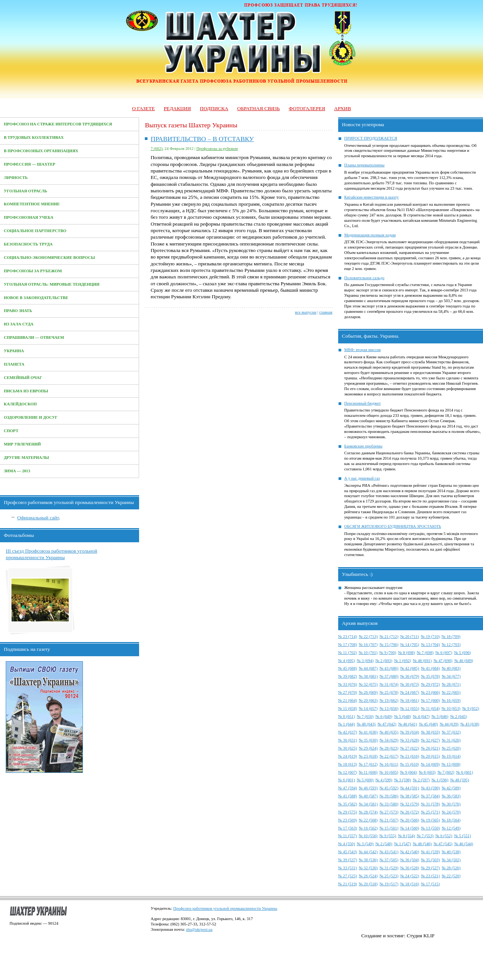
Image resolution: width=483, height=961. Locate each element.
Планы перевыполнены (364, 165)
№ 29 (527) (430, 868)
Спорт (11, 431)
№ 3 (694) (365, 661)
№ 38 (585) (409, 796)
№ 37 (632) (451, 732)
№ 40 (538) (451, 852)
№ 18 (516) (409, 884)
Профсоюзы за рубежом (33, 271)
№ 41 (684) (430, 668)
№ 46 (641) (407, 724)
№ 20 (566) (409, 820)
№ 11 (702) (347, 652)
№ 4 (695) (346, 661)
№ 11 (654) (430, 708)
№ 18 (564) (451, 820)
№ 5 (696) (462, 652)
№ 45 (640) (428, 724)
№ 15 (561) (388, 828)
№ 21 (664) (347, 700)
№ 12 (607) (347, 772)
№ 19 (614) (451, 756)
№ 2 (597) (421, 780)
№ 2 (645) (458, 716)
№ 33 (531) (347, 868)
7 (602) (156, 148)
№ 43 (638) (469, 724)
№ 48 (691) (422, 661)
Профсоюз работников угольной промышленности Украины (225, 908)
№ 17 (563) (347, 828)
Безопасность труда (28, 244)
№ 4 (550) (346, 844)
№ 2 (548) (384, 844)
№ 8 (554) (406, 836)
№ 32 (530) (368, 868)
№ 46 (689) (463, 661)
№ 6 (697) (444, 652)
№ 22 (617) (388, 756)
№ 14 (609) (430, 764)
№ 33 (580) (388, 804)
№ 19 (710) (430, 636)
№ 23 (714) (347, 636)
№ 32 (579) (409, 804)
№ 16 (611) (388, 764)
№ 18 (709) (451, 636)
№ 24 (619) (347, 756)
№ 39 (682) (347, 676)
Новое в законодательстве (36, 298)
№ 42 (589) (451, 788)
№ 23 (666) (430, 692)
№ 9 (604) (408, 772)
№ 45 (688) (347, 668)
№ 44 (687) (368, 668)
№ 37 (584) (430, 796)
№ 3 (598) (402, 780)
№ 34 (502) (451, 860)
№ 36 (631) (347, 740)
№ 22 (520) (451, 876)
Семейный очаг (23, 378)
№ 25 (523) (388, 876)
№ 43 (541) (388, 852)
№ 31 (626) (451, 740)
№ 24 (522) (409, 876)
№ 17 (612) (368, 764)
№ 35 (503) (430, 860)
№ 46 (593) (368, 788)
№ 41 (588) (347, 796)
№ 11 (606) (368, 772)
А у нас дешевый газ (362, 478)
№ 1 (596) (439, 780)
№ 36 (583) (451, 796)
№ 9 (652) (470, 708)
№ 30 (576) (451, 804)
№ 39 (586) (388, 796)
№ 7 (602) (446, 772)
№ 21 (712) (388, 636)
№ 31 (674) (388, 684)
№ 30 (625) (347, 748)
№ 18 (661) (409, 700)
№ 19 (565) (430, 820)
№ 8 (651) (346, 716)
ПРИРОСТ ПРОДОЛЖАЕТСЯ (370, 138)
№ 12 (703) (451, 644)
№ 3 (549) (365, 844)
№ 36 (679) (409, 676)
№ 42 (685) (409, 668)
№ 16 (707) (368, 644)
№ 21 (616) (409, 756)
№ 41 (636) (368, 732)
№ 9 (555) (387, 836)
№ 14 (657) (368, 708)
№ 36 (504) (409, 860)
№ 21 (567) (388, 820)
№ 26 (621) (430, 748)
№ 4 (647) (421, 716)
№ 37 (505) (388, 860)
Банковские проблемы (363, 446)
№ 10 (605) (388, 772)
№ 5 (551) (462, 836)
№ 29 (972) (430, 684)
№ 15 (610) (409, 764)
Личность (16, 178)
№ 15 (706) (388, 644)
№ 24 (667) (409, 692)
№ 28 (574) (368, 812)
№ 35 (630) (368, 740)
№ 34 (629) (388, 740)
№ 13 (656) (388, 708)
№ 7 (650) (365, 716)
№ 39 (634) (409, 732)
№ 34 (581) (368, 804)
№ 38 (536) (368, 860)
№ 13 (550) (430, 828)
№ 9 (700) (387, 652)
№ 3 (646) (439, 716)
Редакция (177, 108)
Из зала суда (19, 324)
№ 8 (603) (427, 772)
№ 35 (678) (430, 676)
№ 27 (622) (409, 748)
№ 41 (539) (430, 852)
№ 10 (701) (368, 652)
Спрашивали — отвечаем (34, 337)
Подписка (214, 108)
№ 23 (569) (347, 820)
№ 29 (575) (347, 812)
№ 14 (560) (409, 828)
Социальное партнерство (35, 231)
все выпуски (305, 312)
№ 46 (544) (463, 844)
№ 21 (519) (347, 884)
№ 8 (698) (406, 652)
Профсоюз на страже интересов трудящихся (58, 124)
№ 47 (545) (443, 844)
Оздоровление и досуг (31, 417)
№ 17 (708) (347, 644)
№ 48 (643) (366, 724)
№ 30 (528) (409, 868)
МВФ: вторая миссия (362, 350)
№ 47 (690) (443, 661)
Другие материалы (26, 457)
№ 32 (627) (430, 740)
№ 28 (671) (451, 684)
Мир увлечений (22, 444)
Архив (342, 108)
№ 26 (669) (368, 692)
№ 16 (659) (451, 700)
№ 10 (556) (368, 836)
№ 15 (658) (347, 708)
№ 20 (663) (368, 700)
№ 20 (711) (409, 636)
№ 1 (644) (346, 724)
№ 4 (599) (384, 780)
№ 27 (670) (347, 692)
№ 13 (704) (430, 644)
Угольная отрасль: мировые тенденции (51, 284)
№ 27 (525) (347, 876)
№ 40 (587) (368, 796)
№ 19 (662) (388, 700)
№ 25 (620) (451, 748)
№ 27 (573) (388, 812)
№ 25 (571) (430, 812)
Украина (14, 351)
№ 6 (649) (384, 716)
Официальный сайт (38, 517)
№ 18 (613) (347, 764)
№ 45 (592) (388, 788)
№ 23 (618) (368, 756)
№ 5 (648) (402, 716)
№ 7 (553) (425, 836)
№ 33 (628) (409, 740)
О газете (143, 108)
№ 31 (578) (430, 804)
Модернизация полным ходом (370, 235)
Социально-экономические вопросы (49, 257)
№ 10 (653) (451, 708)
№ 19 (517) (388, 884)
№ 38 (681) (368, 676)
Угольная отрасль (25, 191)
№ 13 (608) (451, 764)
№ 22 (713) (368, 636)
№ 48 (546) (422, 844)
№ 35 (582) (347, 804)
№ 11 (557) (347, 836)
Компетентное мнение (32, 204)
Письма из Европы (26, 391)
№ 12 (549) (451, 828)
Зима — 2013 (17, 471)
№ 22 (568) (368, 820)
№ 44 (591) (409, 788)
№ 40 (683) (451, 668)
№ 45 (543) (347, 852)
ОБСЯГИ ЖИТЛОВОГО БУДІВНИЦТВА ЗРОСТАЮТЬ (392, 526)
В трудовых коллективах (34, 137)
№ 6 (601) (464, 772)
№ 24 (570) (451, 812)
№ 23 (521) (430, 876)
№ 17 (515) (430, 884)
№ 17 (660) (430, 700)
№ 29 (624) (368, 748)
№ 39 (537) (347, 860)
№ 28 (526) (451, 868)
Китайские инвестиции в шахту (371, 197)
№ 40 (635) (388, 732)
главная (325, 312)
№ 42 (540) (409, 852)
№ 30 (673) (409, 684)
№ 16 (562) (368, 828)
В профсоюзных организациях (41, 151)
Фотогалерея (307, 108)
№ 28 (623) (388, 748)
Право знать (18, 311)
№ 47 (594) (347, 788)
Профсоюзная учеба (28, 217)
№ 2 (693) (384, 661)
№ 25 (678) (388, 692)
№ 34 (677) (451, 676)
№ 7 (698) (425, 652)
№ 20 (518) (368, 884)
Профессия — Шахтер (29, 164)
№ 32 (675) (368, 684)
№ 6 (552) (444, 836)
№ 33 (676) (347, 684)
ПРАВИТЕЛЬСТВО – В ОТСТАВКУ (202, 139)
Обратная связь (258, 108)
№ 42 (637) (347, 732)
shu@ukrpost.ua (199, 929)
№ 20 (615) (430, 756)
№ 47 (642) (387, 724)
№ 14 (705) (409, 644)
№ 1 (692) (402, 661)
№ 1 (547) (402, 844)
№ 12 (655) (409, 708)
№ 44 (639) (449, 724)
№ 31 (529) (388, 868)
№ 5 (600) (365, 780)
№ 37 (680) (388, 676)
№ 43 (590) (430, 788)
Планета (14, 364)
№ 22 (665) (451, 692)
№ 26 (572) (409, 812)
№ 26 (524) (368, 876)
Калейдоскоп (20, 404)
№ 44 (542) (368, 852)
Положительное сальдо (364, 278)
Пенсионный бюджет (362, 403)
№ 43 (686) (388, 668)
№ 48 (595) (459, 780)
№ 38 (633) (430, 732)
